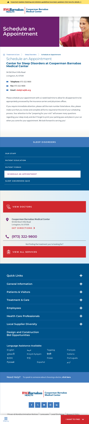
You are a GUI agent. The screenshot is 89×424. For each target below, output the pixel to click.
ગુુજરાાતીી (11, 354)
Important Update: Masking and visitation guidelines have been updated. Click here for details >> (46, 2)
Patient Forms (13, 167)
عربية (29, 350)
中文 (29, 358)
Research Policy (73, 414)
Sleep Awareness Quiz (17, 181)
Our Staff (10, 153)
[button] (75, 419)
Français (71, 350)
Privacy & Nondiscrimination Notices (22, 414)
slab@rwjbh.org (23, 90)
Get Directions (22, 228)
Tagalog (51, 350)
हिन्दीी (49, 354)
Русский (10, 362)
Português (72, 358)
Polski (50, 358)
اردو (68, 362)
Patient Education (15, 160)
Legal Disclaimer (58, 414)
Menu (6, 419)
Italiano (70, 354)
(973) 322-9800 (24, 237)
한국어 (10, 358)
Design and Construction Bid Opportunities (23, 334)
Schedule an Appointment (22, 174)
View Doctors (19, 207)
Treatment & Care (12, 54)
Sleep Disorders (30, 54)
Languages (44, 414)
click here (66, 377)
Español (41, 362)
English (10, 350)
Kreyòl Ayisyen (34, 354)
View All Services (22, 252)
